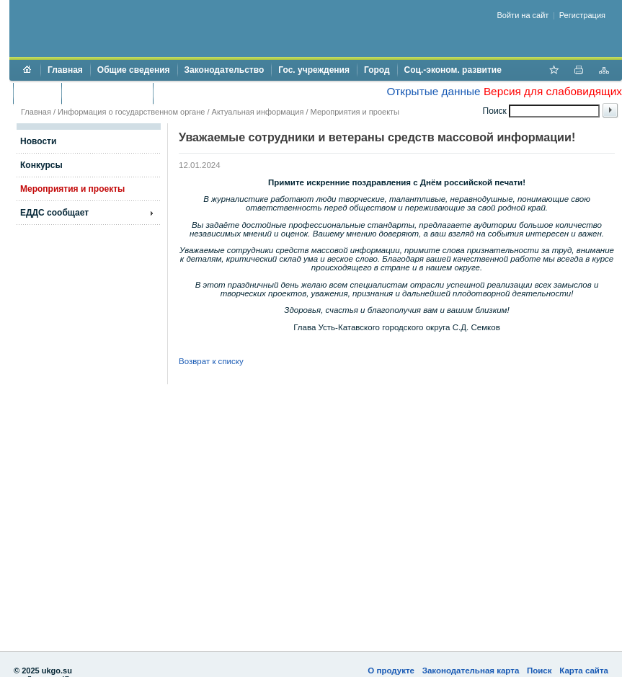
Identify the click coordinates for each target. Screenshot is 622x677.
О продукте (391, 670)
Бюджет (37, 93)
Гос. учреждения (314, 70)
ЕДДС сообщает (54, 213)
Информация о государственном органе (131, 111)
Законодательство (225, 70)
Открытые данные (433, 91)
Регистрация (582, 15)
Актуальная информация (258, 111)
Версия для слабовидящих (553, 91)
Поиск (539, 670)
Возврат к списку (211, 361)
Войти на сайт (523, 15)
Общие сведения (133, 70)
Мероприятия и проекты (355, 111)
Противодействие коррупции (222, 93)
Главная (65, 70)
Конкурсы (41, 165)
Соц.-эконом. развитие (453, 70)
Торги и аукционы (107, 93)
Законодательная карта (471, 670)
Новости (38, 141)
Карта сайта (583, 670)
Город (377, 70)
